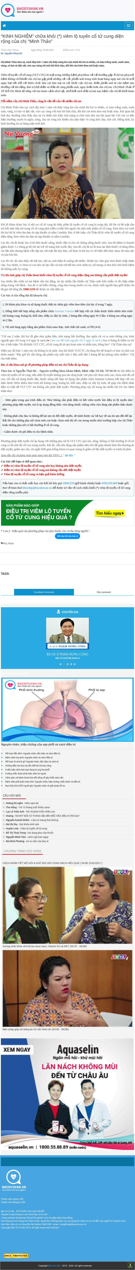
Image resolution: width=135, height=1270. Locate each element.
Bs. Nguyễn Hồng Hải (11, 53)
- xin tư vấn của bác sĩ (25, 841)
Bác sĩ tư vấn (54, 1265)
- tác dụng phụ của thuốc (28, 832)
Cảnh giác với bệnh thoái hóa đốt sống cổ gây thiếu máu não (34, 777)
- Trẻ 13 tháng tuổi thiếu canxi (26, 807)
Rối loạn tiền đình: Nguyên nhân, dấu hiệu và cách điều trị (32, 753)
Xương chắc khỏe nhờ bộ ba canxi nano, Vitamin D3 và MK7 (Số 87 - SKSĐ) (45, 946)
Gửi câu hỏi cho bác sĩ (67, 536)
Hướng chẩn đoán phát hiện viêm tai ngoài (25, 773)
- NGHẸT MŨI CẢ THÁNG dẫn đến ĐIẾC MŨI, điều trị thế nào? (41, 815)
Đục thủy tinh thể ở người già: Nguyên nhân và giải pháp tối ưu (35, 785)
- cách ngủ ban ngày (25, 837)
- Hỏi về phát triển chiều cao (29, 811)
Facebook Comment (44, 592)
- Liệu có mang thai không (30, 820)
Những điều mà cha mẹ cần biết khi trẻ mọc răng (28, 765)
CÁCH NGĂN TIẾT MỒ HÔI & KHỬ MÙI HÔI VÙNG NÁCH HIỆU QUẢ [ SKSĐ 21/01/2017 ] (52, 863)
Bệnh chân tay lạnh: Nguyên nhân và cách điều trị (29, 757)
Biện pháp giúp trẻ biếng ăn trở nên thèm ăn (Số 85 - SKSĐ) (36, 1029)
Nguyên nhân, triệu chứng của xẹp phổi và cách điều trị (38, 744)
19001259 (68, 483)
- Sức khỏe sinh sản (21, 824)
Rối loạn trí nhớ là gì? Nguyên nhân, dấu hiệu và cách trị (31, 761)
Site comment (104, 592)
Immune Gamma (64, 311)
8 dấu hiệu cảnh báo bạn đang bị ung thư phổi (27, 769)
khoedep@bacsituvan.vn (37, 487)
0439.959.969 (109, 483)
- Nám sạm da (21, 803)
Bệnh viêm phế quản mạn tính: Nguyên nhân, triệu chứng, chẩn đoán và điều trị (42, 781)
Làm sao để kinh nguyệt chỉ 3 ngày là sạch (75, 340)
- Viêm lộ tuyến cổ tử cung (25, 828)
